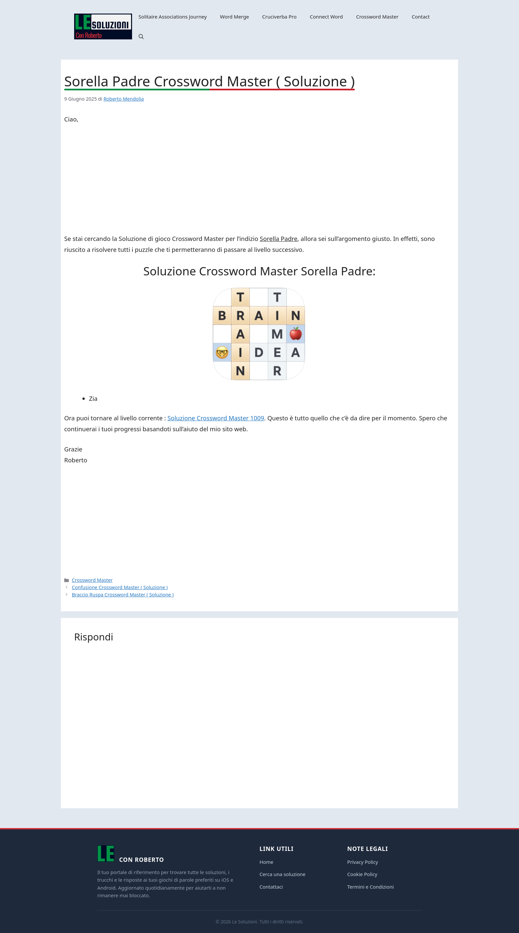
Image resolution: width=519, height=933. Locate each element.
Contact (421, 16)
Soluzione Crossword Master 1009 (215, 418)
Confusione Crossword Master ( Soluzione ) (120, 587)
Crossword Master (377, 16)
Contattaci (271, 886)
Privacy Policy (362, 862)
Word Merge (234, 16)
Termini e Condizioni (370, 886)
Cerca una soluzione (283, 874)
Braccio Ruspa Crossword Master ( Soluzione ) (123, 594)
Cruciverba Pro (279, 16)
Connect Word (326, 16)
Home (266, 862)
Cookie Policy (362, 874)
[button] (141, 36)
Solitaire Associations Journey (173, 16)
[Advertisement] (259, 180)
